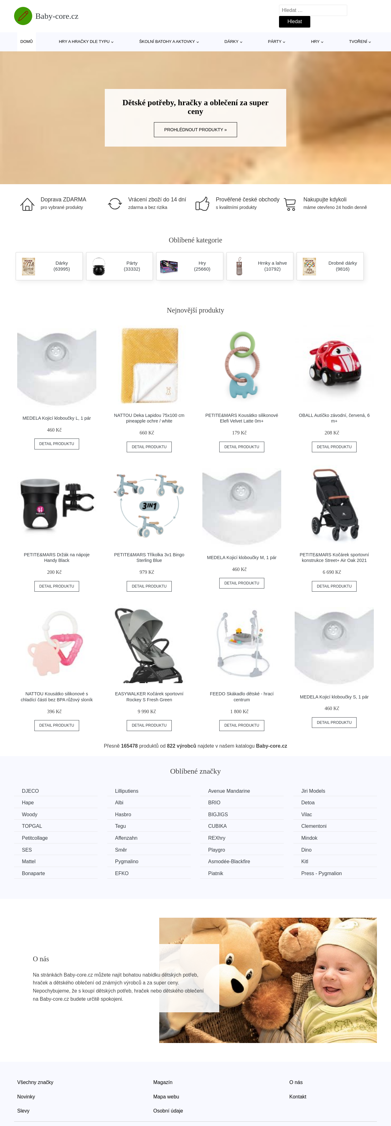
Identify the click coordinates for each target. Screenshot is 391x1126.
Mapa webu (166, 1096)
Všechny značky (35, 1082)
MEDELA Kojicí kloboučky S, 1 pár (334, 696)
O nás (296, 1082)
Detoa (308, 802)
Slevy (23, 1110)
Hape (28, 802)
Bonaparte (33, 873)
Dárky (232, 41)
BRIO (214, 802)
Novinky (26, 1096)
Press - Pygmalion (321, 873)
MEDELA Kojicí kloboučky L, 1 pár (57, 418)
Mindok (309, 838)
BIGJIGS (218, 814)
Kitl (304, 861)
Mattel (29, 861)
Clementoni (314, 826)
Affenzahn (126, 838)
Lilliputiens (127, 791)
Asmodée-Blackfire (229, 861)
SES (27, 850)
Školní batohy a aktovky (167, 41)
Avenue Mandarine (229, 791)
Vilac (306, 814)
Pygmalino (127, 861)
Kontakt (297, 1096)
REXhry (216, 838)
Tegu (120, 826)
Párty (275, 41)
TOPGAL (32, 826)
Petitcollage (35, 838)
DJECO (30, 791)
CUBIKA (217, 826)
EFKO (122, 873)
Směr (121, 850)
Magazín (162, 1082)
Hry (315, 41)
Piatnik (215, 873)
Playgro (216, 850)
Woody (30, 814)
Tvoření (358, 41)
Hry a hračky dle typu (84, 41)
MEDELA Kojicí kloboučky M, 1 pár (242, 557)
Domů (26, 41)
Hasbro (123, 814)
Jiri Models (313, 791)
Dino (306, 850)
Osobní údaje (168, 1110)
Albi (119, 802)
